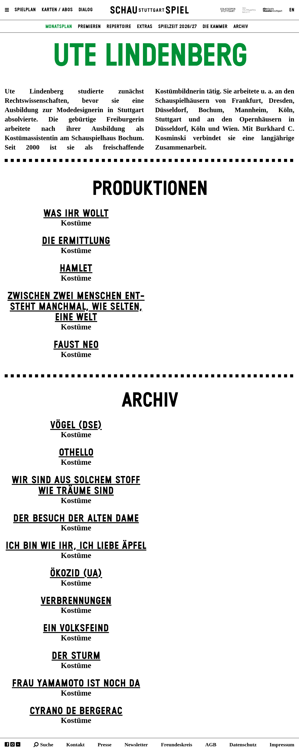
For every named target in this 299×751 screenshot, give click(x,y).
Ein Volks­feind (76, 628)
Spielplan (25, 10)
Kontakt (75, 744)
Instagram (12, 744)
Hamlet (76, 268)
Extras (144, 26)
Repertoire (119, 26)
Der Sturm (76, 656)
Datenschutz (242, 744)
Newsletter (136, 744)
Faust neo (76, 345)
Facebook (7, 744)
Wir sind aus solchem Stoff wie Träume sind (76, 485)
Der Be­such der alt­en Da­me (76, 518)
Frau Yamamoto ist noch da (76, 683)
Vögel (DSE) (76, 425)
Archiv (240, 26)
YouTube (18, 744)
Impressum (282, 744)
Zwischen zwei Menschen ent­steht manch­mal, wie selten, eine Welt (76, 307)
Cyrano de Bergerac (75, 711)
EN (291, 10)
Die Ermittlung (76, 241)
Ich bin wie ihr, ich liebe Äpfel (76, 546)
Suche (46, 744)
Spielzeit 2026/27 (177, 26)
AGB (211, 744)
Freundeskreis (176, 744)
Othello (76, 452)
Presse (104, 744)
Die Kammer (215, 26)
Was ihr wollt (76, 213)
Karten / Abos (57, 10)
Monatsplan (58, 26)
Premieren (89, 26)
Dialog (85, 10)
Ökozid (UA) (76, 573)
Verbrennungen (76, 601)
